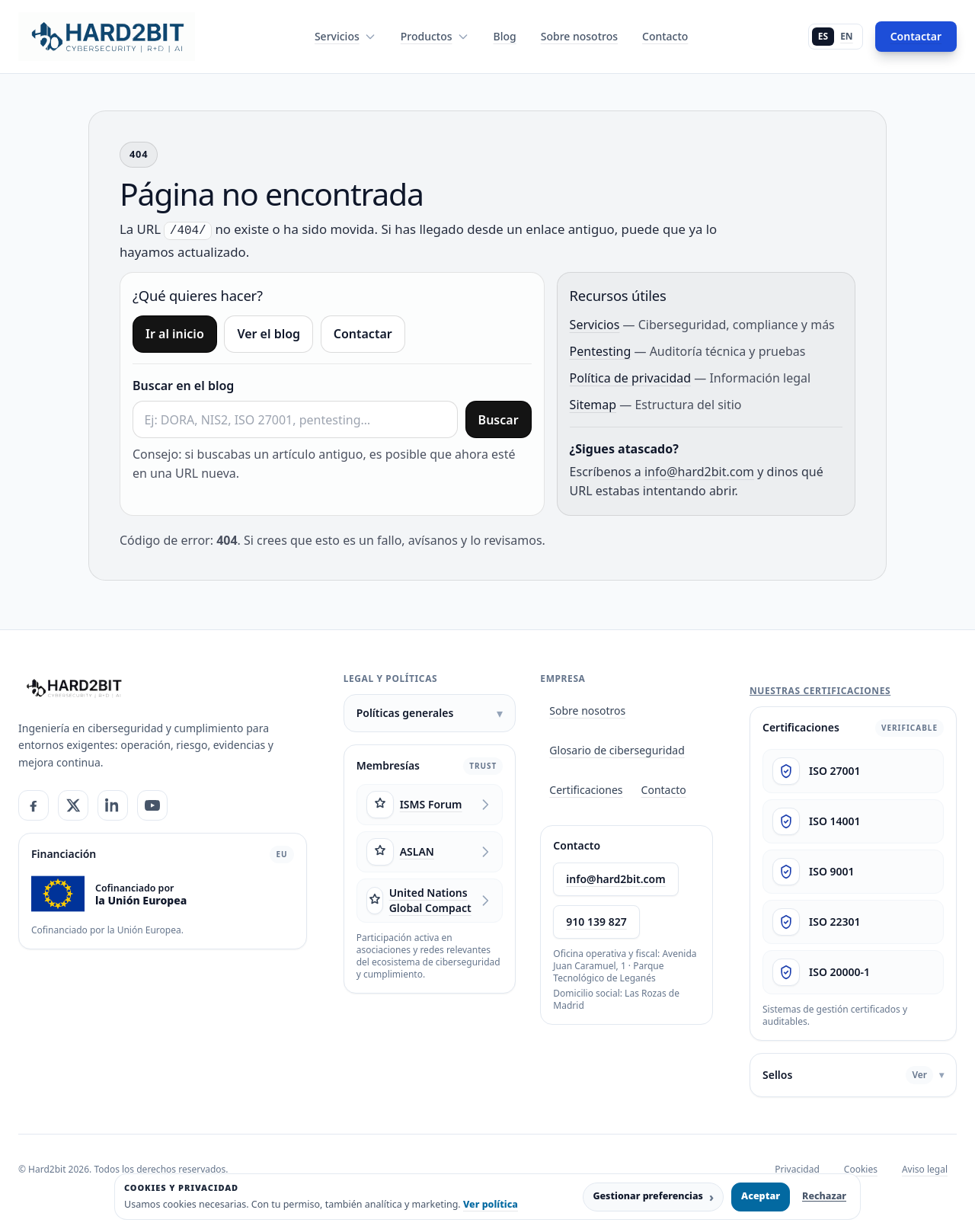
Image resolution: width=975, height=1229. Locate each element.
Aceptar (760, 1195)
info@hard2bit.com (699, 471)
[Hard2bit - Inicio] (106, 36)
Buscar (498, 419)
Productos (435, 36)
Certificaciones (585, 790)
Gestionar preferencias (653, 1197)
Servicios (345, 36)
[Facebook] (33, 805)
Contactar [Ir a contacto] (363, 333)
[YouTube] (152, 805)
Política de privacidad (631, 378)
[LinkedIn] (113, 805)
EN (846, 36)
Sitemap (593, 404)
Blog (505, 36)
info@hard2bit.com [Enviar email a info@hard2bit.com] (615, 879)
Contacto (665, 36)
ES (823, 36)
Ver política (490, 1204)
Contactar (915, 36)
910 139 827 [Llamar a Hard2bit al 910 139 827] (596, 921)
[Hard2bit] (73, 688)
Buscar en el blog (183, 385)
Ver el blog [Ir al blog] (268, 333)
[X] (73, 805)
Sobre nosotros (579, 36)
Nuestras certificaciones (820, 690)
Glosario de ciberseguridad (616, 750)
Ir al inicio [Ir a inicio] (174, 333)
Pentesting (600, 351)
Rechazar (824, 1195)
